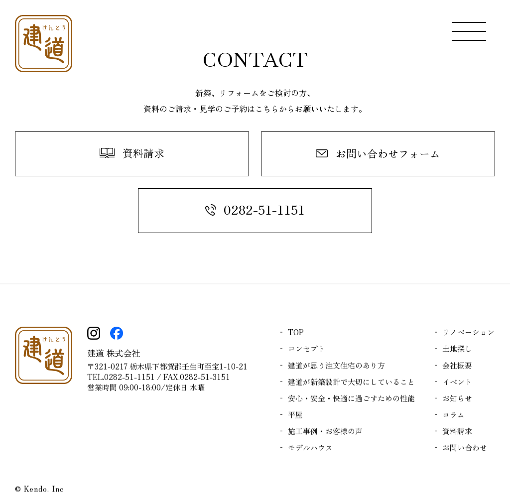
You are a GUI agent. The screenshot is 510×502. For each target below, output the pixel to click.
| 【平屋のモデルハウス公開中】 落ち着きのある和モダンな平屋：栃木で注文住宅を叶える (43, 43)
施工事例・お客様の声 (325, 433)
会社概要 (457, 367)
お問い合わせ (464, 449)
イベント (457, 383)
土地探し (457, 348)
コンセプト (306, 348)
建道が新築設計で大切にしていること (351, 383)
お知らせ (457, 400)
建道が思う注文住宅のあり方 (336, 367)
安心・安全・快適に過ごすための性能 (351, 400)
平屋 (295, 416)
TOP (296, 332)
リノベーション (468, 332)
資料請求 (457, 433)
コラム (453, 416)
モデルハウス (310, 449)
